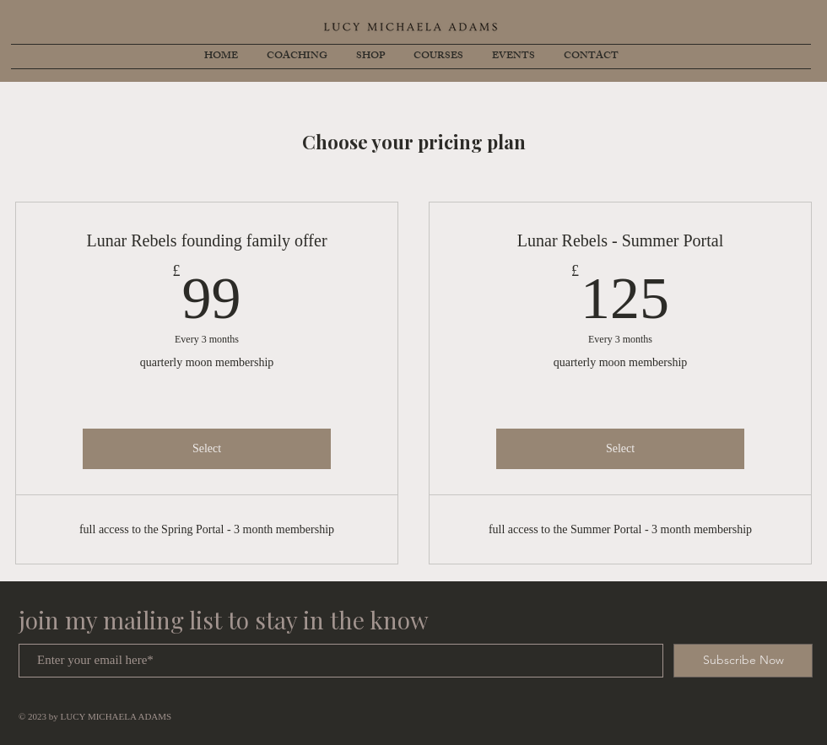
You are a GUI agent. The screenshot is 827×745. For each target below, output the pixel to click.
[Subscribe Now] (743, 661)
